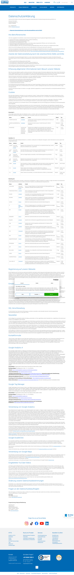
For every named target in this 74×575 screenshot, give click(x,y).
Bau (25, 2)
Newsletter (11, 536)
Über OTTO (39, 2)
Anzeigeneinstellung (57, 446)
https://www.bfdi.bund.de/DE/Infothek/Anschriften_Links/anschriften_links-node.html (47, 51)
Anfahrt (10, 539)
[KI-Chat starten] (68, 515)
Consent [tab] (22, 283)
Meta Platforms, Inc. (21, 206)
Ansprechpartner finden (28, 563)
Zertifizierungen (12, 545)
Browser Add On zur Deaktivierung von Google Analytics (24, 431)
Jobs (9, 542)
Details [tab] (37, 283)
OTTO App (40, 538)
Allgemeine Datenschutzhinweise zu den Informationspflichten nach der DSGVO (26, 30)
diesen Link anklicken (13, 433)
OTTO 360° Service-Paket (14, 541)
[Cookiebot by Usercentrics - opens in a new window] (54, 280)
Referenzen (60, 7)
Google (14, 147)
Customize (37, 294)
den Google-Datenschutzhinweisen (33, 457)
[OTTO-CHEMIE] (4, 2)
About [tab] (52, 283)
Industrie (31, 2)
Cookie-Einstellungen (53, 573)
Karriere (47, 2)
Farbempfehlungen (41, 536)
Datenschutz (22, 573)
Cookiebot (23, 119)
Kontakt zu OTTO (12, 535)
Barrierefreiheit (45, 573)
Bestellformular (55, 535)
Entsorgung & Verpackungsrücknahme (57, 543)
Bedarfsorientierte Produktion (29, 535)
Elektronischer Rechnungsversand (56, 540)
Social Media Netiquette (36, 573)
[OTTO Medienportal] (55, 2)
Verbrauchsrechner (41, 541)
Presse (10, 538)
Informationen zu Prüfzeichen (29, 539)
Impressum (28, 573)
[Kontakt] (57, 2)
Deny (23, 294)
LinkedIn (20, 190)
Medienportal (40, 542)
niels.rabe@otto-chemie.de (16, 497)
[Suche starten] (72, 2)
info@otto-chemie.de (15, 26)
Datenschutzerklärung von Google (45, 449)
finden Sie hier (51, 460)
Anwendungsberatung (42, 535)
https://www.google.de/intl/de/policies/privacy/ (18, 478)
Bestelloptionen (55, 536)
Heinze (20, 201)
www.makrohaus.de (14, 510)
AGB (18, 573)
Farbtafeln (40, 539)
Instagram (21, 231)
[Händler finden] (54, 2)
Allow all (51, 294)
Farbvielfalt (25, 536)
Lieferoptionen (55, 538)
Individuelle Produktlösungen (29, 538)
